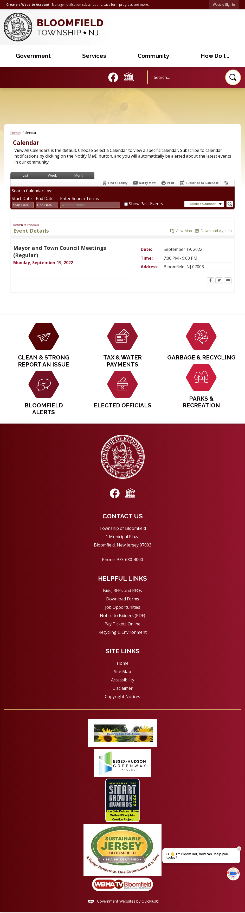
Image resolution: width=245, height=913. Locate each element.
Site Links (123, 651)
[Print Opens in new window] (167, 182)
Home (15, 132)
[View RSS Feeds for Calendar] (226, 182)
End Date (45, 198)
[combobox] (23, 205)
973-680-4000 (130, 559)
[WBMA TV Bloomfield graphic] (122, 884)
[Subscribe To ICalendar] (198, 182)
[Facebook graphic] (113, 77)
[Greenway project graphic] (122, 763)
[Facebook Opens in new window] (210, 280)
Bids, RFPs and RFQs (122, 590)
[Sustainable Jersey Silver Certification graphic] (122, 850)
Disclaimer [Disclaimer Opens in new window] (122, 688)
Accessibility (122, 680)
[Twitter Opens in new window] (219, 280)
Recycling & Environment (123, 632)
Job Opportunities (122, 607)
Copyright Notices (122, 696)
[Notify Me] (144, 182)
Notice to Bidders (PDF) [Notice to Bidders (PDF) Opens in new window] (122, 615)
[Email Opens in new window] (228, 280)
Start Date (22, 198)
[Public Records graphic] (122, 733)
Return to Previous (26, 225)
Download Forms (122, 599)
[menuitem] (33, 56)
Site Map (122, 671)
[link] (224, 4)
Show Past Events (146, 204)
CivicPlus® (150, 901)
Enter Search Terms (79, 198)
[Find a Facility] (114, 182)
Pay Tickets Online (122, 624)
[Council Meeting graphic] (129, 76)
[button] (233, 77)
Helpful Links (122, 578)
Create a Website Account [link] (27, 4)
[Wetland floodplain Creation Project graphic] (122, 800)
